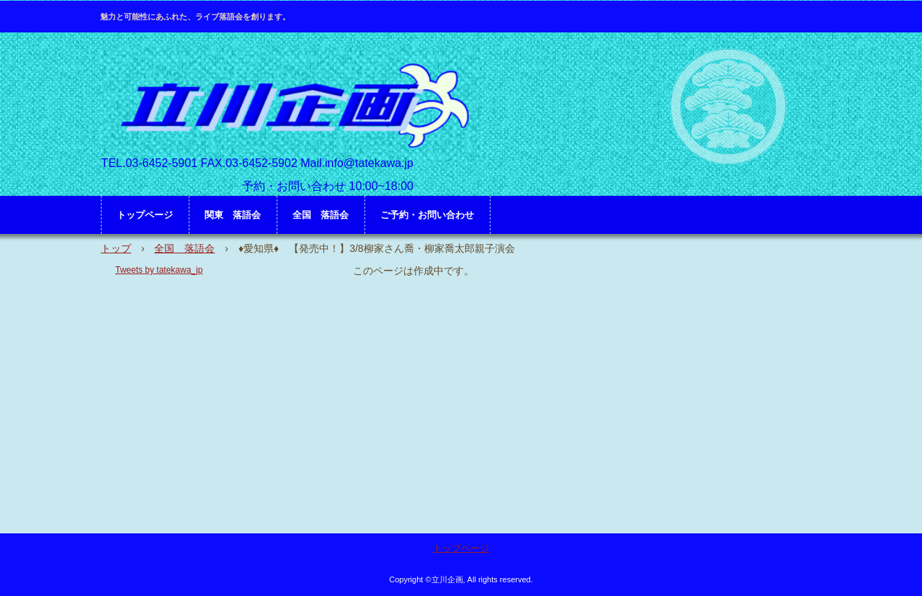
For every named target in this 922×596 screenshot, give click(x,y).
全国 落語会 (320, 214)
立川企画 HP (291, 105)
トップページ (145, 214)
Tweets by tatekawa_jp (158, 270)
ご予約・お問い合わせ (427, 214)
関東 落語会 (233, 214)
